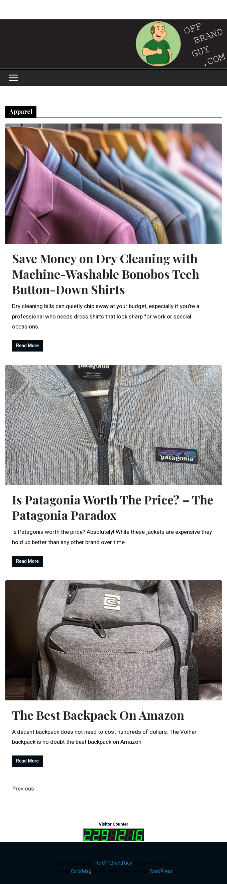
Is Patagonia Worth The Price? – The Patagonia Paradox (112, 507)
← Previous (19, 788)
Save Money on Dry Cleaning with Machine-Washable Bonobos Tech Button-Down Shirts (105, 273)
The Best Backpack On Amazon (98, 715)
